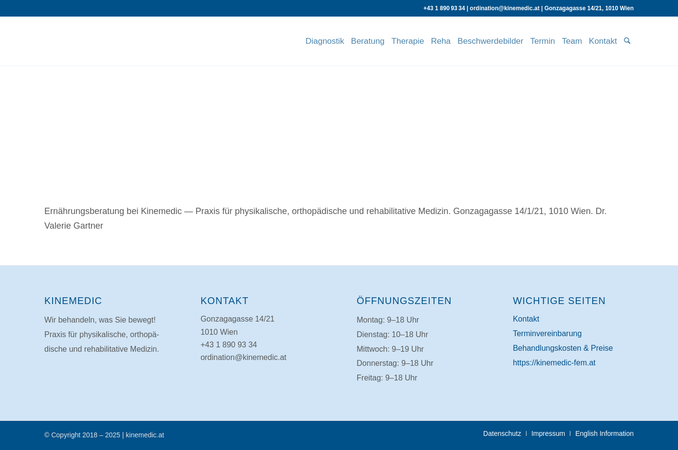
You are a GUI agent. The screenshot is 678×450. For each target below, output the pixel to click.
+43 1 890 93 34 (444, 8)
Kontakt (526, 319)
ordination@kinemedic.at (505, 8)
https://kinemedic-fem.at (554, 363)
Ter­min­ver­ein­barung (547, 333)
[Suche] (627, 41)
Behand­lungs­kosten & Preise (563, 348)
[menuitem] (324, 41)
